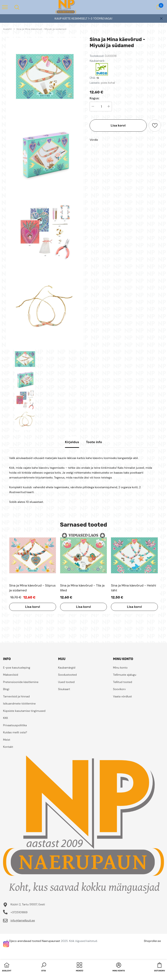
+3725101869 (19, 912)
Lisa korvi (118, 125)
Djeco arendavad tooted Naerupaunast (34, 941)
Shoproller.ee (152, 941)
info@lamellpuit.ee (23, 920)
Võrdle (94, 140)
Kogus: (95, 98)
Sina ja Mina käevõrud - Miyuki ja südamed (41, 29)
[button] (44, 967)
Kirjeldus (72, 442)
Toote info (94, 442)
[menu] (5, 7)
